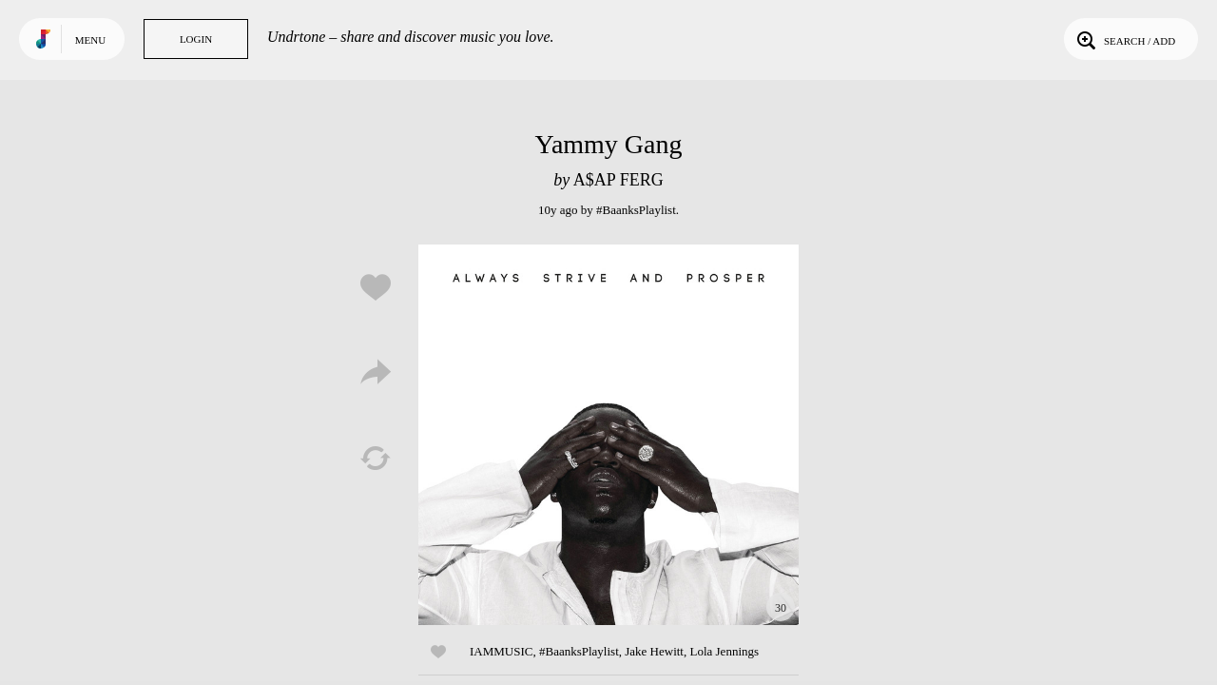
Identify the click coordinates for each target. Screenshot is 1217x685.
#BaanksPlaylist (636, 210)
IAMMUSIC (501, 651)
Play (608, 435)
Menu (90, 40)
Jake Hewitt (654, 651)
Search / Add (1124, 39)
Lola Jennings (724, 651)
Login (196, 39)
